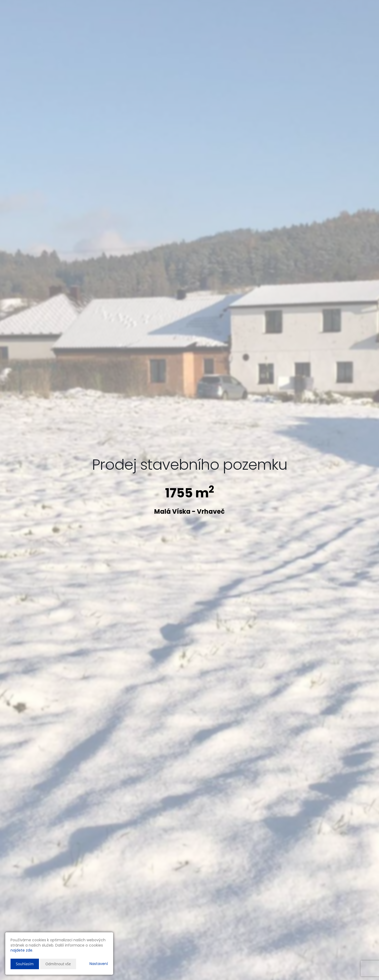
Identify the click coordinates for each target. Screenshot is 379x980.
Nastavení (98, 963)
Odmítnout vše (58, 963)
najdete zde (21, 950)
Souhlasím (25, 963)
